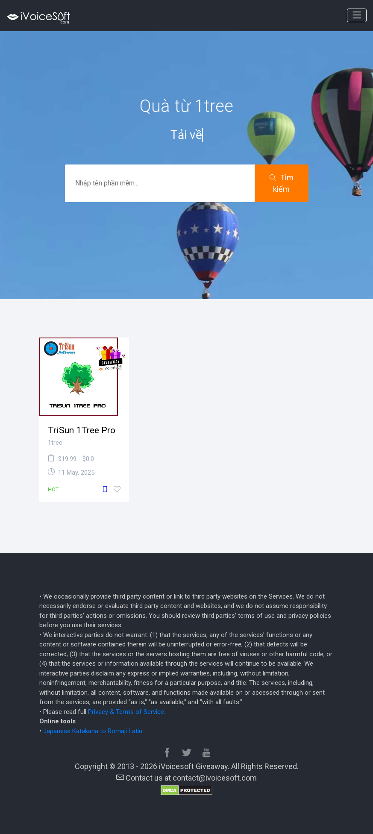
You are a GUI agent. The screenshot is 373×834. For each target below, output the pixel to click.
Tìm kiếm (282, 183)
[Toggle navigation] (357, 15)
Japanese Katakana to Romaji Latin (92, 731)
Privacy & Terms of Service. (126, 712)
